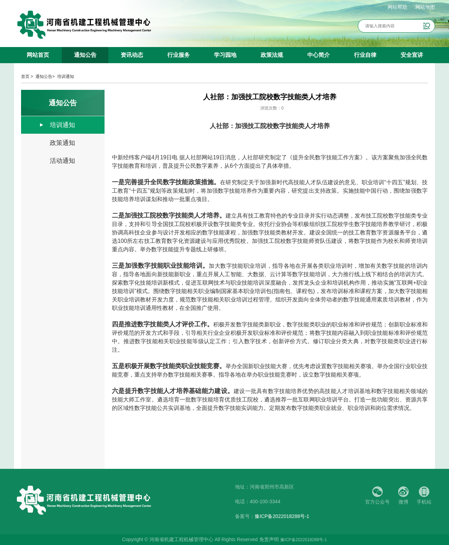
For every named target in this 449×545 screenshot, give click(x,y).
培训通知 (65, 76)
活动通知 (62, 160)
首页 (25, 76)
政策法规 (272, 55)
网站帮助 (397, 7)
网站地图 (425, 7)
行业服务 (178, 55)
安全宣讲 (412, 55)
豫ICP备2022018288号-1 (282, 516)
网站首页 (38, 55)
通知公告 (85, 55)
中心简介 (318, 55)
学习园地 (225, 55)
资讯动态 (132, 55)
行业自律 (365, 55)
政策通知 (62, 142)
